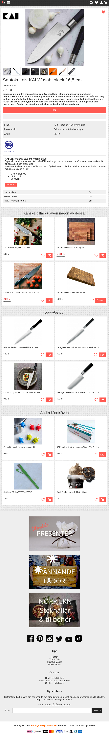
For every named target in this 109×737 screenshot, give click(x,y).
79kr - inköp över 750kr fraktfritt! (70, 125)
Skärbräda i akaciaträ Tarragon (70, 248)
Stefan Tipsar (54, 665)
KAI (62, 313)
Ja (90, 192)
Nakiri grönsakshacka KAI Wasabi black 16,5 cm (78, 393)
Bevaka (100, 300)
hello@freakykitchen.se (43, 726)
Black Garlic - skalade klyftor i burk (72, 492)
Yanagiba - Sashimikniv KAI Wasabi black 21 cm (78, 347)
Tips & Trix (54, 660)
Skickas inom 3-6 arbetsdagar (69, 129)
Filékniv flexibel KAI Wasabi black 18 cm (21, 347)
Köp (102, 255)
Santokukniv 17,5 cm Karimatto (17, 248)
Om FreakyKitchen (54, 678)
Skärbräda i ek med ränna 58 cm (71, 293)
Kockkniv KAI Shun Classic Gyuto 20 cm (21, 293)
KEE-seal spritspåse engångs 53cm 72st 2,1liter (78, 447)
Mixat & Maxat (54, 662)
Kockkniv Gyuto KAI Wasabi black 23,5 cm (22, 393)
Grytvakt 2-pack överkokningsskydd (19, 447)
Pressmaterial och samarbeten (54, 681)
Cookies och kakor (54, 684)
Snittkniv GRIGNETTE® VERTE (18, 492)
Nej (90, 196)
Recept (54, 657)
